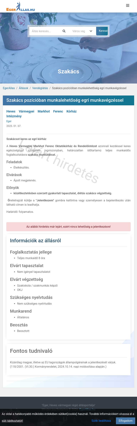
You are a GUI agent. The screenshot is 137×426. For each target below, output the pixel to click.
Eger (9, 121)
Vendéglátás (40, 88)
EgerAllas (9, 88)
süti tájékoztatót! (12, 420)
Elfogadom (126, 420)
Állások (23, 88)
